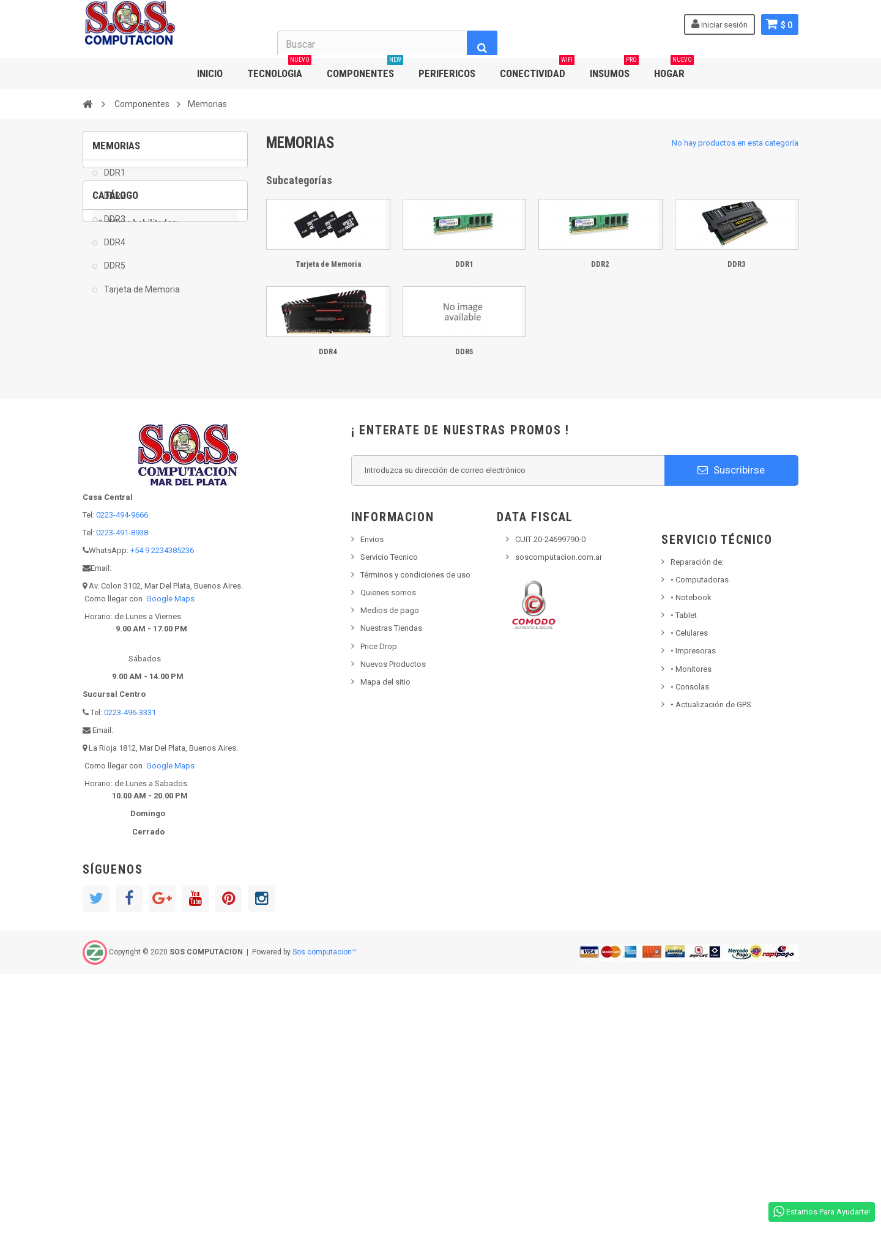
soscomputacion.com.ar (558, 817)
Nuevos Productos (393, 924)
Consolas (690, 947)
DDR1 (113, 181)
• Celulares (689, 893)
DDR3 (113, 227)
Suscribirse (731, 730)
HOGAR (674, 69)
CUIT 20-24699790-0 (550, 800)
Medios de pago (389, 870)
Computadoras (700, 840)
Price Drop (378, 907)
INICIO (210, 73)
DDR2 (113, 204)
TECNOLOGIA (279, 69)
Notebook (691, 858)
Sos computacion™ (324, 1212)
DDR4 (113, 251)
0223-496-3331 (130, 973)
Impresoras (693, 911)
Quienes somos (388, 853)
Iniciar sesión (718, 23)
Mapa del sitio (385, 942)
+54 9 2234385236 (162, 811)
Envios (372, 800)
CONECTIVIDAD (537, 69)
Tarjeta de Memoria (141, 298)
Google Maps (170, 859)
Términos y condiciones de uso (415, 835)
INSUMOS (614, 69)
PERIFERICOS (446, 73)
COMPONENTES (365, 69)
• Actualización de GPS (711, 965)
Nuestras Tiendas (391, 888)
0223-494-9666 (122, 775)
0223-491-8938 (122, 793)
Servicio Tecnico (389, 817)
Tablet (684, 875)
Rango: (105, 593)
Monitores (691, 929)
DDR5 (113, 275)
